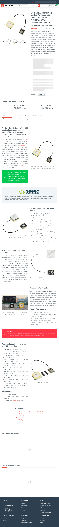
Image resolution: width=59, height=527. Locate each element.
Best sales (23, 507)
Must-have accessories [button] (13, 101)
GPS (22, 165)
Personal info (43, 518)
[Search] (34, 5)
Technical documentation (23, 418)
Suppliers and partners (45, 505)
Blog (22, 518)
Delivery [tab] (28, 116)
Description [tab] (7, 116)
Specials (23, 503)
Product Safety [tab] (23, 119)
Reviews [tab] (42, 116)
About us (5, 518)
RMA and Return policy (45, 512)
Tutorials (23, 520)
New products (24, 505)
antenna (22, 145)
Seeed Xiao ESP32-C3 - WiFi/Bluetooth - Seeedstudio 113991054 (20, 107)
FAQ (41, 507)
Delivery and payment (45, 503)
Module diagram (20, 420)
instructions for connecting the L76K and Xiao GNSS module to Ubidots (16, 178)
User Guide (19, 414)
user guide (15, 174)
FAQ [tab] (35, 116)
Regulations (43, 510)
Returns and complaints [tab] (9, 119)
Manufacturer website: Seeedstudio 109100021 (29, 412)
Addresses (42, 520)
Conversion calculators (26, 522)
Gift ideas (23, 510)
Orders (41, 522)
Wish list (42, 525)
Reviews (5, 520)
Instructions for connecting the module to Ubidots (30, 416)
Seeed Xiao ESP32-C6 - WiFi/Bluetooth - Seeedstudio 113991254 (47, 107)
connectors (15, 400)
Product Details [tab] (17, 116)
